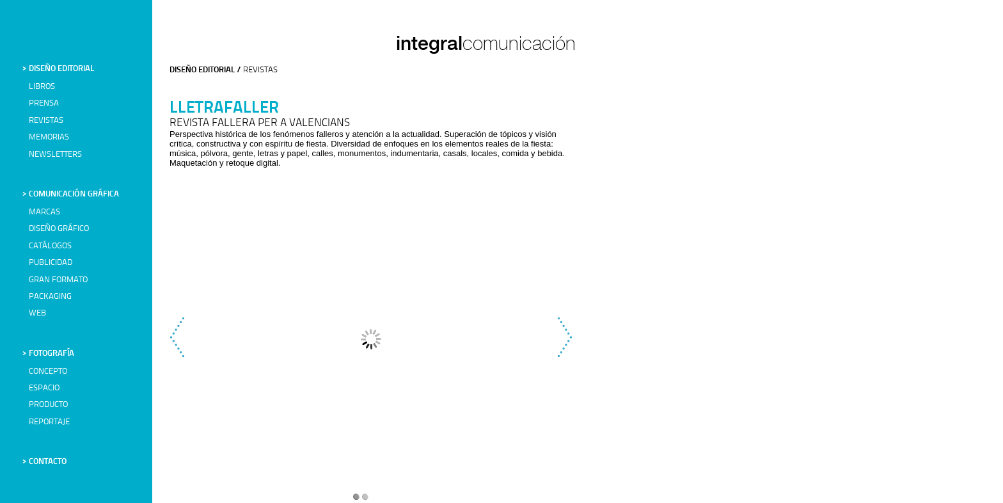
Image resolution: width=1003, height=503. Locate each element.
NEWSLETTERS (55, 154)
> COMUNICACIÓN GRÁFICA (70, 194)
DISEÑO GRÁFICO (59, 229)
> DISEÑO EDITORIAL (58, 69)
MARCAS (44, 212)
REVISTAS (46, 120)
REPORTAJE (49, 422)
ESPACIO (44, 388)
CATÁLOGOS (50, 246)
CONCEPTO (48, 371)
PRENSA (44, 103)
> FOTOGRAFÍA (48, 353)
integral (429, 42)
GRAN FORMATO (58, 280)
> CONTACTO (44, 462)
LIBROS (42, 87)
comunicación (519, 43)
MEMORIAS (49, 137)
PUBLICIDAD (50, 263)
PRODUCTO (48, 405)
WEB (37, 313)
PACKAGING (50, 296)
